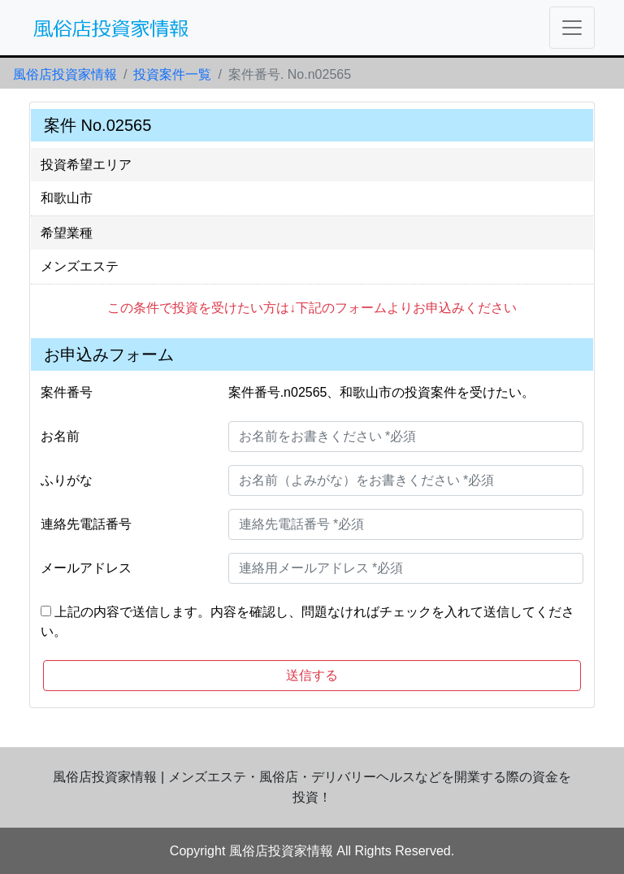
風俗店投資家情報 (65, 74)
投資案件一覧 (172, 74)
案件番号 (67, 392)
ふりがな (67, 480)
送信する (312, 675)
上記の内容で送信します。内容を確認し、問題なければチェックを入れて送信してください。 (307, 621)
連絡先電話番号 (86, 524)
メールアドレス (86, 568)
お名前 (60, 436)
